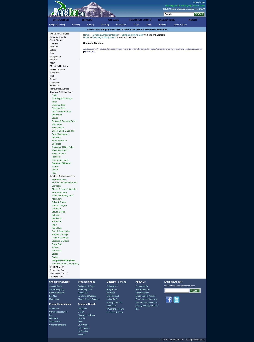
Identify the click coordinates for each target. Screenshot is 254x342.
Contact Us (111, 306)
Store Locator (199, 5)
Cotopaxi (54, 43)
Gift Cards (53, 318)
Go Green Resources (58, 312)
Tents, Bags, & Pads (59, 89)
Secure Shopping (56, 289)
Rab (52, 76)
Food (54, 173)
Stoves (55, 118)
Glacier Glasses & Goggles (64, 189)
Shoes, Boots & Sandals (63, 131)
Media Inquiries (142, 293)
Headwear (56, 137)
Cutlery (55, 169)
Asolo (80, 321)
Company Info (142, 286)
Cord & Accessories (61, 231)
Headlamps (57, 114)
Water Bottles (58, 127)
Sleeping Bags (58, 105)
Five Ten (81, 318)
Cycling (90, 25)
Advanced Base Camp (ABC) (65, 263)
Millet (52, 63)
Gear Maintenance (60, 134)
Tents (54, 102)
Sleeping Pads (58, 108)
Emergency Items (60, 160)
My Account (54, 299)
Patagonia (55, 72)
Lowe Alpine (83, 325)
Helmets (55, 215)
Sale (51, 315)
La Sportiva (55, 56)
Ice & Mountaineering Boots (65, 182)
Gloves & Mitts (58, 212)
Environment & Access (145, 296)
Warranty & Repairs (115, 309)
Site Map (53, 296)
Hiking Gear (83, 293)
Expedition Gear (59, 179)
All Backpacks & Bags (62, 98)
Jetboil (53, 50)
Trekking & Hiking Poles (63, 147)
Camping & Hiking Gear (132, 35)
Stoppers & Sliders (60, 241)
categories (61, 19)
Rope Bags (57, 228)
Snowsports (121, 25)
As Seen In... (54, 309)
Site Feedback (113, 296)
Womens (162, 25)
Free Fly (54, 46)
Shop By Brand (55, 286)
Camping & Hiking (57, 25)
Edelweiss (56, 250)
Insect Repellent (59, 140)
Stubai (55, 254)
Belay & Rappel (59, 202)
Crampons (56, 186)
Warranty (111, 293)
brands (87, 19)
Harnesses (57, 221)
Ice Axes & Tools (59, 192)
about (193, 19)
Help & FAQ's (112, 299)
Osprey (81, 312)
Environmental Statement (146, 299)
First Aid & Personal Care (63, 121)
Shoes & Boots (180, 25)
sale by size (166, 19)
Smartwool (55, 82)
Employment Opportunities (147, 306)
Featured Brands (58, 37)
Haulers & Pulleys (60, 234)
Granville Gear (57, 276)
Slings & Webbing (60, 237)
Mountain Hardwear (59, 66)
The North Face (57, 69)
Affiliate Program (143, 289)
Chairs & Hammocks (61, 111)
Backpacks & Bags (86, 286)
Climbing (76, 25)
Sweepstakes (55, 321)
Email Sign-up (185, 5)
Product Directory (56, 293)
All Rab (55, 166)
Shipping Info (112, 286)
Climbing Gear (57, 267)
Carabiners (57, 208)
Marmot (53, 59)
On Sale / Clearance (59, 34)
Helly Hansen (83, 328)
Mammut (82, 334)
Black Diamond (57, 40)
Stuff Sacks (57, 124)
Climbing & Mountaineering (105, 35)
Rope (54, 225)
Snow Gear (57, 244)
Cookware (56, 144)
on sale (113, 19)
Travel (136, 25)
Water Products (59, 153)
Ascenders (57, 199)
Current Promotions (57, 325)
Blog (137, 309)
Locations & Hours (115, 312)
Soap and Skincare (61, 163)
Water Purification (60, 150)
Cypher (55, 257)
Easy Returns (112, 289)
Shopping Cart (171, 5)
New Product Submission (146, 302)
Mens (148, 25)
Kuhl (52, 53)
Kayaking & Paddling (87, 296)
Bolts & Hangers (59, 205)
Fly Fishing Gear (85, 289)
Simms (53, 79)
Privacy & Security (114, 302)
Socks (54, 95)
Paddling (105, 25)
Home (86, 35)
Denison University (59, 273)
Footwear (54, 85)
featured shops (140, 19)
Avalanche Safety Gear (62, 195)
